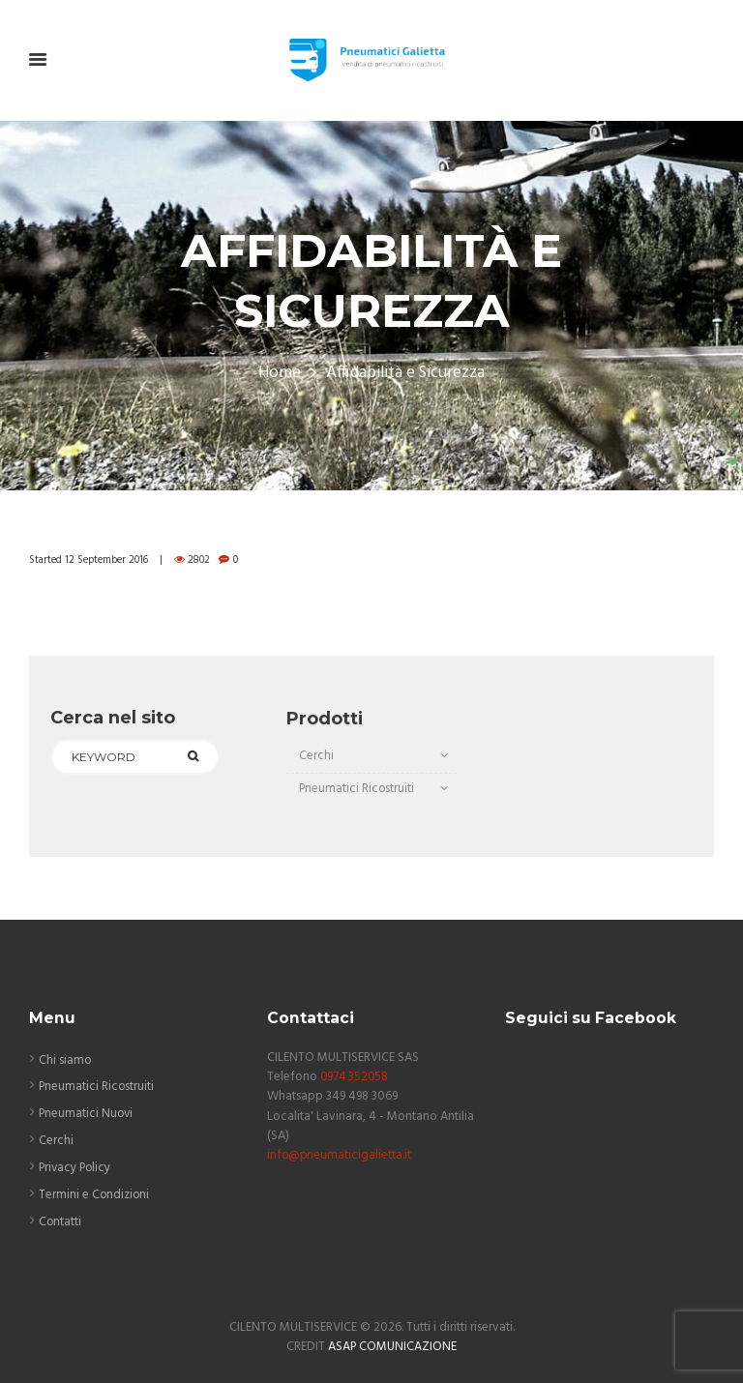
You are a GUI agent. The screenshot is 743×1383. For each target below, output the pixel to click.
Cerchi (316, 756)
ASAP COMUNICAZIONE (393, 1346)
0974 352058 (355, 1077)
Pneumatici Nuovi (87, 1113)
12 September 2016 (107, 560)
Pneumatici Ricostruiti (357, 789)
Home (279, 373)
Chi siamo (65, 1059)
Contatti (60, 1222)
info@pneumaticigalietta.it (340, 1154)
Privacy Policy (76, 1168)
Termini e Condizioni (95, 1195)
